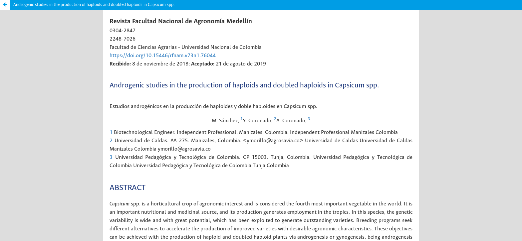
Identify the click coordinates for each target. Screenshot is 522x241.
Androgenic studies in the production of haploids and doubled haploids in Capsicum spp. (93, 4)
